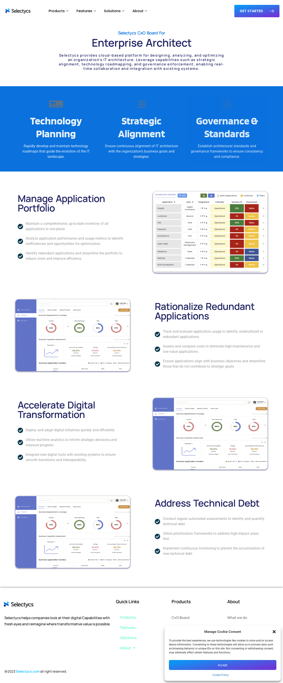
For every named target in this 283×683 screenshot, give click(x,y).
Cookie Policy (220, 675)
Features (86, 10)
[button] (274, 632)
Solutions (114, 10)
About (139, 10)
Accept (223, 665)
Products (59, 10)
